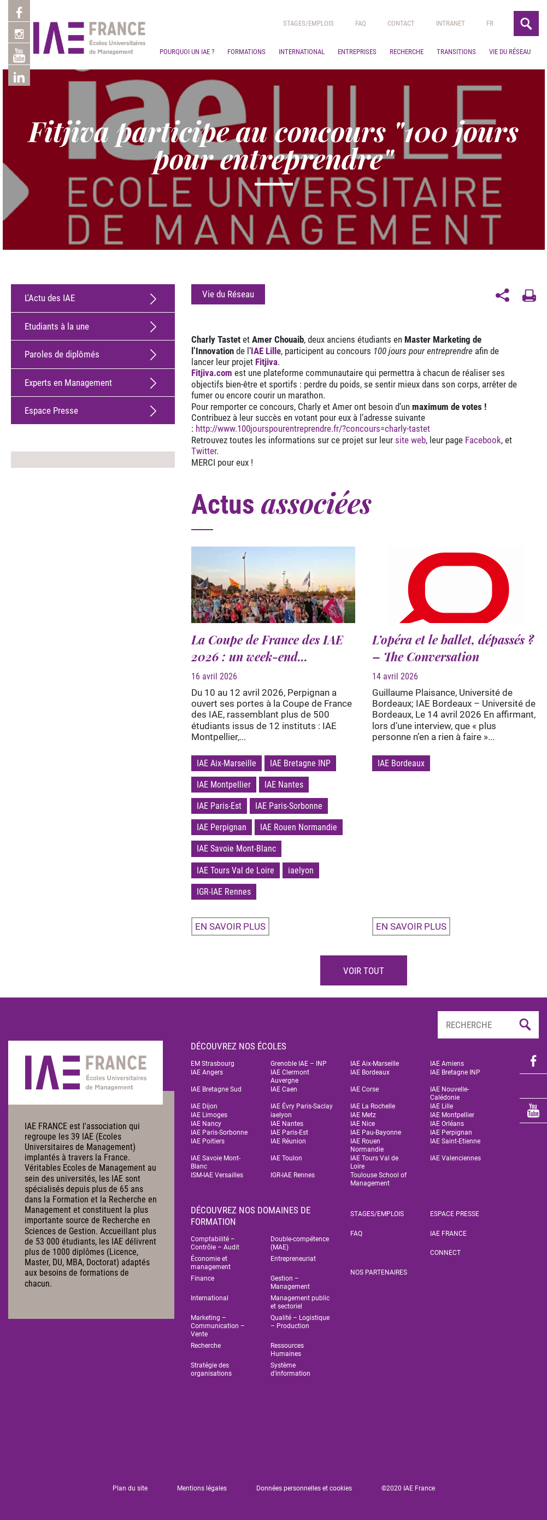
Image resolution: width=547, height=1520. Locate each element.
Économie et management (211, 1263)
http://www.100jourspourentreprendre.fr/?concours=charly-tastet (313, 428)
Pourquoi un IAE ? (187, 121)
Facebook (483, 440)
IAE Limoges (209, 1115)
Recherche (407, 121)
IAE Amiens (447, 1063)
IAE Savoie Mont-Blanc (236, 848)
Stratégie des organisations (211, 1369)
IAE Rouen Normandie (298, 827)
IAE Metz (363, 1115)
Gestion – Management (290, 1282)
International (302, 121)
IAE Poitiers (208, 1141)
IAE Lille (266, 350)
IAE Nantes (283, 784)
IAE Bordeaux (401, 763)
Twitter (203, 450)
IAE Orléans (447, 1124)
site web (410, 440)
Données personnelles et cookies (304, 1488)
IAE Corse (364, 1089)
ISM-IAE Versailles (217, 1175)
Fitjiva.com (211, 372)
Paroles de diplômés (62, 354)
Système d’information (290, 1369)
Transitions (456, 121)
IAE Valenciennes (455, 1158)
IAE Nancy (206, 1124)
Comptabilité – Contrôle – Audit (215, 1243)
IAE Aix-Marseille (226, 763)
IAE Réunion (288, 1141)
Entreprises (357, 121)
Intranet (450, 93)
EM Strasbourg (212, 1063)
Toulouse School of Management (378, 1179)
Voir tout (363, 970)
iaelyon (301, 870)
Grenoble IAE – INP (298, 1063)
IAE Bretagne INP (300, 763)
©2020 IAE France (408, 1488)
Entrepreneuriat (293, 1259)
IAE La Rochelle (372, 1106)
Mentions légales (202, 1488)
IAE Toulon (286, 1158)
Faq (360, 93)
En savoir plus (230, 926)
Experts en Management (68, 382)
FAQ (356, 1233)
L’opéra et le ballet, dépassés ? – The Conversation (453, 648)
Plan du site (130, 1488)
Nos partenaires (378, 1272)
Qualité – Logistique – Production (300, 1322)
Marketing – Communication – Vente (218, 1326)
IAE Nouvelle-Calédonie (449, 1093)
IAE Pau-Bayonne (375, 1132)
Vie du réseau (510, 121)
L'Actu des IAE (50, 297)
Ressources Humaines (287, 1350)
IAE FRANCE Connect (448, 1243)
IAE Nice (362, 1124)
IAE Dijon (204, 1106)
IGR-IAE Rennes (224, 892)
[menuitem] (490, 92)
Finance (202, 1278)
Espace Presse (51, 410)
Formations (246, 121)
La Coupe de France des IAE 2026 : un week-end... (267, 648)
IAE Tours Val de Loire (235, 870)
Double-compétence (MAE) (299, 1243)
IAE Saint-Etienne (455, 1141)
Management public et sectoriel (300, 1302)
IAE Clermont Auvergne (289, 1076)
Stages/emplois (308, 93)
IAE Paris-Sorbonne (288, 806)
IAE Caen (283, 1089)
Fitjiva (266, 361)
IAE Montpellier (224, 784)
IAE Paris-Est (219, 806)
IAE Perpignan (221, 827)
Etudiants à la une (57, 326)
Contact (401, 93)
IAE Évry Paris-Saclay (301, 1106)
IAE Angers (207, 1072)
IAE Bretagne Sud (216, 1089)
